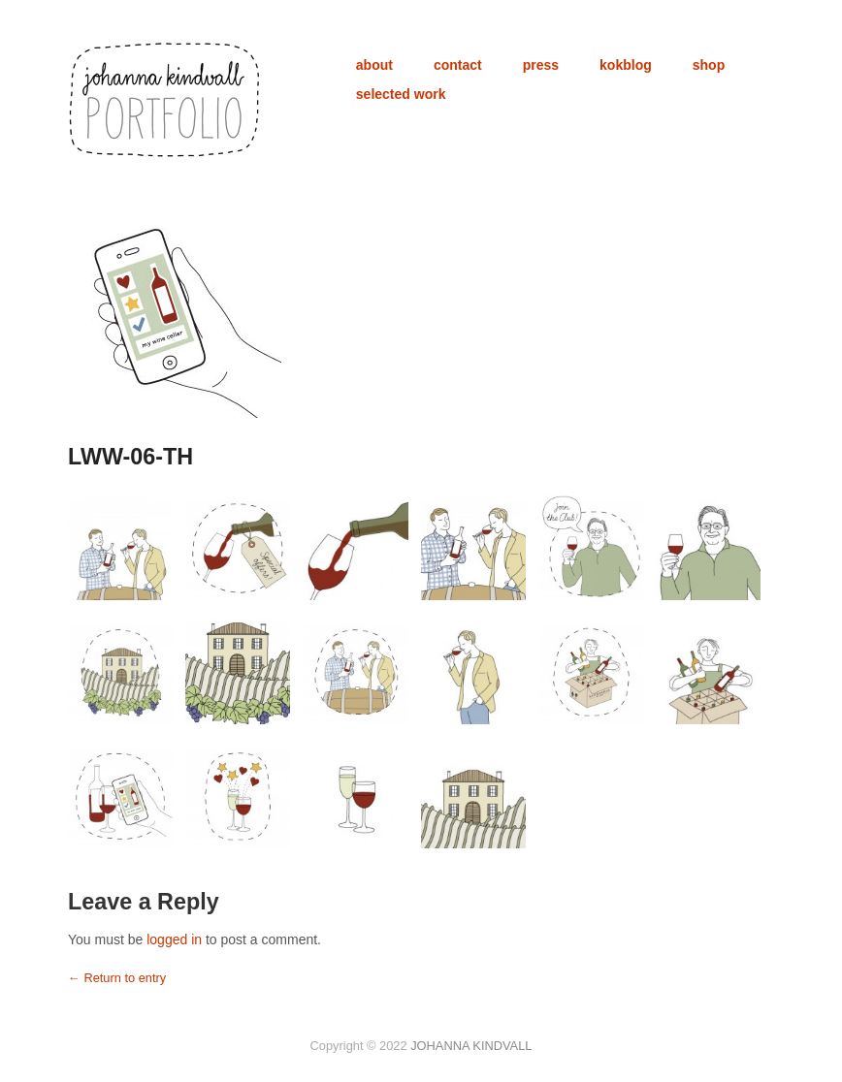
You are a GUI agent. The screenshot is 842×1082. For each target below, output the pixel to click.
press (541, 65)
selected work (401, 94)
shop (709, 65)
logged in (174, 939)
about (374, 65)
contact (458, 65)
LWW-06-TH (130, 456)
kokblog (625, 65)
